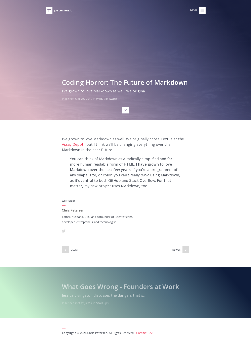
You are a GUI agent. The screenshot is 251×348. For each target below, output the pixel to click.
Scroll (125, 110)
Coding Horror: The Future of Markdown (125, 82)
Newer (176, 249)
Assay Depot (72, 144)
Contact (141, 333)
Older (74, 249)
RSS (151, 333)
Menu (193, 10)
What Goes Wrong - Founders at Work (120, 286)
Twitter (64, 231)
